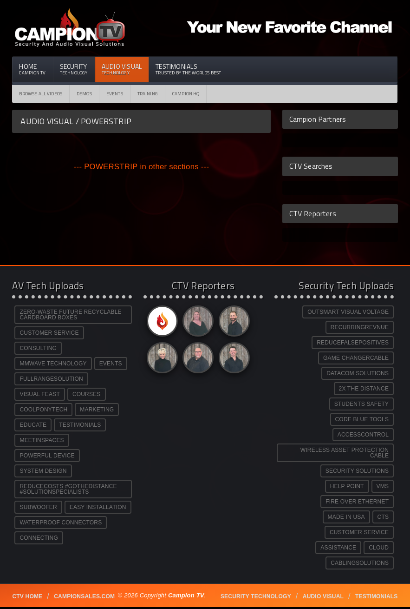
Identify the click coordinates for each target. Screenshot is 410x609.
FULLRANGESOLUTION (51, 379)
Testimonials (188, 68)
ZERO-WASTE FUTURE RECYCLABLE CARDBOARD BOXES (70, 315)
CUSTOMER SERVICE (49, 333)
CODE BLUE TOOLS (362, 419)
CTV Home (27, 596)
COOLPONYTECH (43, 409)
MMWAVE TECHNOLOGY (53, 363)
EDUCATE (33, 425)
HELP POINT (347, 486)
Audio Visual (122, 68)
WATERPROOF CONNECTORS (61, 522)
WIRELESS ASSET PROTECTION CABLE (344, 453)
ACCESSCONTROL (363, 434)
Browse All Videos (40, 93)
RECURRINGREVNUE (360, 327)
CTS (383, 517)
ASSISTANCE (338, 547)
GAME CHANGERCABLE (356, 358)
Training (147, 93)
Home (32, 68)
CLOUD (379, 547)
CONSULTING (38, 348)
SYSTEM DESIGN (43, 471)
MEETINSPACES (42, 440)
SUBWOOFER (38, 507)
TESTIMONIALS (80, 425)
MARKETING (97, 409)
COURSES (86, 394)
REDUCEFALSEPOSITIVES (353, 342)
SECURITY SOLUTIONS (357, 471)
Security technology (256, 596)
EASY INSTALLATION (98, 507)
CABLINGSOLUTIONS (360, 563)
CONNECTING (39, 538)
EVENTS (110, 363)
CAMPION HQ (186, 93)
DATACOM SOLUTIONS (357, 373)
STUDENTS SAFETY (361, 404)
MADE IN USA (346, 517)
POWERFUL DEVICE (47, 455)
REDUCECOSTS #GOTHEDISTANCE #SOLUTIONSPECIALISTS (68, 489)
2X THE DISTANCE (364, 388)
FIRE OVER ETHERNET (357, 501)
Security (74, 68)
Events (114, 93)
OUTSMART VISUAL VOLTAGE (348, 312)
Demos (84, 93)
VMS (383, 486)
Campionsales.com (84, 596)
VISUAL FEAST (39, 394)
